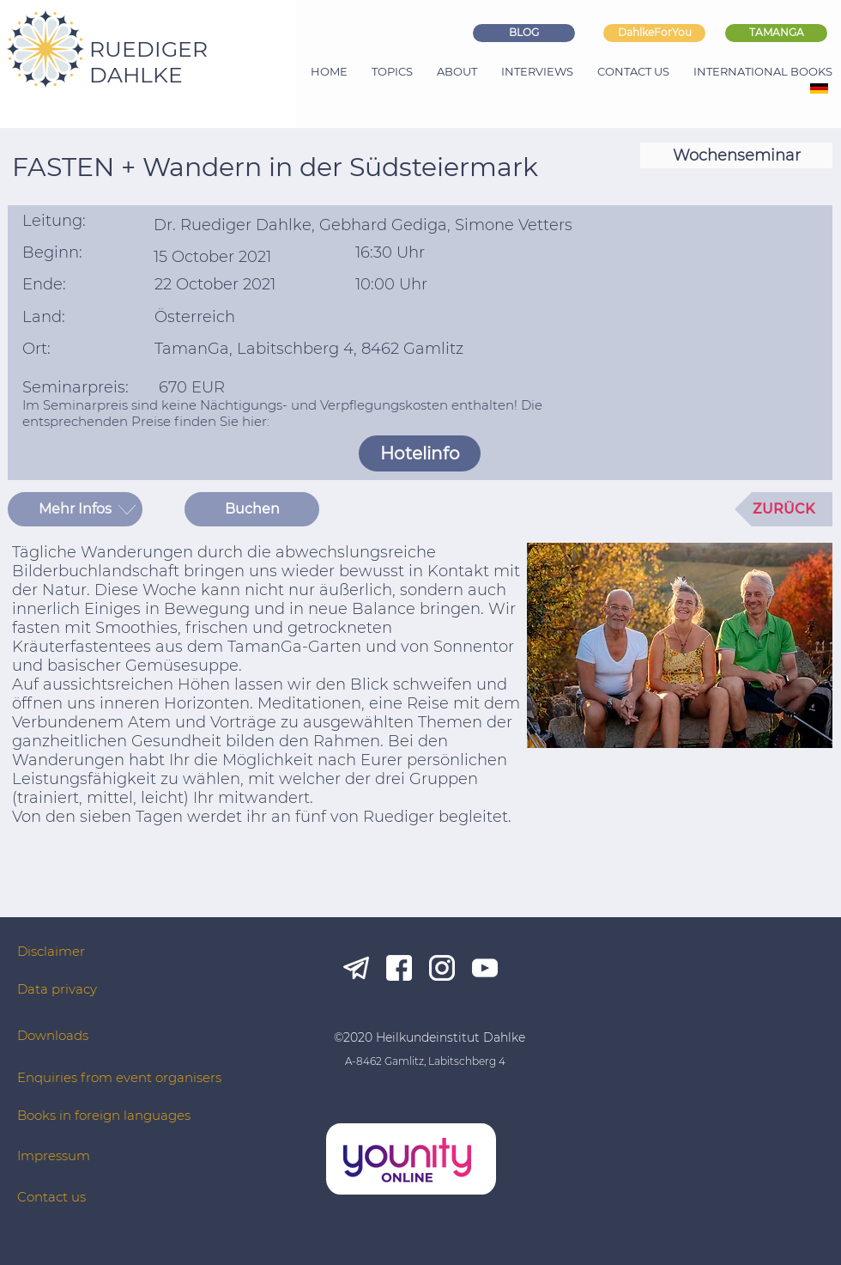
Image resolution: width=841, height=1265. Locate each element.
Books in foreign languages (104, 1115)
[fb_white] (399, 968)
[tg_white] (356, 968)
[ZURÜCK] (783, 509)
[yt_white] (485, 968)
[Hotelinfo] (420, 453)
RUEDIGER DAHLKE (148, 62)
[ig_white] (442, 968)
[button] (75, 509)
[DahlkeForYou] (654, 33)
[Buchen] (252, 509)
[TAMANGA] (776, 33)
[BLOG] (524, 33)
